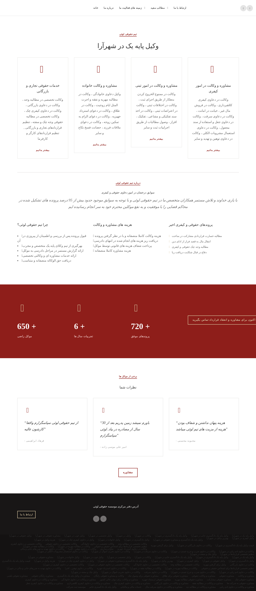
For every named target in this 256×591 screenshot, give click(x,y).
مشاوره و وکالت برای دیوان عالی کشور (119, 579)
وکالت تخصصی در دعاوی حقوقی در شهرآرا (108, 564)
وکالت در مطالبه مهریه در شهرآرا (181, 568)
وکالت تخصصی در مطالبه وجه (184, 564)
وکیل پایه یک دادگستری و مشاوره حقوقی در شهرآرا (122, 561)
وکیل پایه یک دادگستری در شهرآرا (212, 557)
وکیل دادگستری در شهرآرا (241, 561)
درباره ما (109, 7)
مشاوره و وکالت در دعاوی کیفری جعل (44, 583)
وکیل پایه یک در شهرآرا (243, 557)
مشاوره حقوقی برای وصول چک (143, 576)
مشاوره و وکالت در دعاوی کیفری (41, 579)
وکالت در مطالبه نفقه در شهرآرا (145, 568)
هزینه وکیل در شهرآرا (44, 561)
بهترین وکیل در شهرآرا (162, 561)
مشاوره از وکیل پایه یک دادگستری (73, 576)
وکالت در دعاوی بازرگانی (242, 564)
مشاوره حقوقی (226, 576)
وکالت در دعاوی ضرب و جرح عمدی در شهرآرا (193, 572)
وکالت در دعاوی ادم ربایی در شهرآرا (236, 572)
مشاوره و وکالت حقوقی (203, 576)
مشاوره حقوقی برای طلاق (175, 576)
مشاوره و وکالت (246, 576)
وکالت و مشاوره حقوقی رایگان (109, 576)
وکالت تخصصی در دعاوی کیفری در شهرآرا (63, 564)
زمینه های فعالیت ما (130, 7)
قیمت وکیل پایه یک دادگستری (16, 561)
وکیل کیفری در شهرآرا (188, 561)
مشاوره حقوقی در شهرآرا (40, 557)
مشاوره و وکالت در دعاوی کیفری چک (132, 583)
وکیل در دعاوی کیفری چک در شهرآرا (76, 561)
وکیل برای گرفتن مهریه (214, 564)
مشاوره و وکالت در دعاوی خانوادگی (78, 579)
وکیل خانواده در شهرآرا (68, 557)
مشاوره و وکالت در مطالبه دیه (201, 587)
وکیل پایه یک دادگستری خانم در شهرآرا (173, 557)
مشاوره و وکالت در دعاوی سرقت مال (163, 587)
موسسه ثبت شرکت (76, 587)
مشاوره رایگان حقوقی (42, 576)
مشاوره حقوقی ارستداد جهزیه (156, 579)
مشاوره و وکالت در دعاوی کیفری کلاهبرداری (88, 583)
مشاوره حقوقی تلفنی (17, 576)
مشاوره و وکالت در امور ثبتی (156, 86)
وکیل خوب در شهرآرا (93, 557)
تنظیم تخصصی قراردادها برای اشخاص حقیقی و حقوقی (227, 568)
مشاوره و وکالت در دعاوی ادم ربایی (236, 587)
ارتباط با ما (180, 7)
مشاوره (128, 472)
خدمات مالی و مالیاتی (130, 587)
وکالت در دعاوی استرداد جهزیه (111, 568)
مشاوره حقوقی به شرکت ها (240, 583)
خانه (95, 7)
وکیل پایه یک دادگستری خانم (102, 587)
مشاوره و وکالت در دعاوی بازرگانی (171, 583)
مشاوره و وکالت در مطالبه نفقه (207, 583)
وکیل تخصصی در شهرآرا (119, 557)
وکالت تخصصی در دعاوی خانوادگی (150, 564)
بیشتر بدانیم (42, 150)
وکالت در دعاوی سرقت (155, 572)
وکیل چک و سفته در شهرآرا (84, 572)
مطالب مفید (158, 7)
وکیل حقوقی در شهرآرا (214, 561)
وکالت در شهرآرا (143, 557)
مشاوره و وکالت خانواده (99, 86)
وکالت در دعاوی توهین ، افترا (79, 568)
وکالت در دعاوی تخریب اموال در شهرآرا (121, 572)
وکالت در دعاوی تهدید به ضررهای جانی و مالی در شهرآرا (34, 568)
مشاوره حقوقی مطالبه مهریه (189, 579)
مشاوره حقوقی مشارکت (219, 579)
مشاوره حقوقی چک (244, 579)
